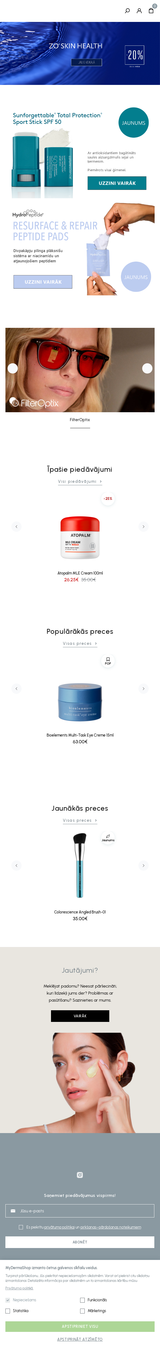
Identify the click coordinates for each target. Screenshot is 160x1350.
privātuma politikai (59, 1227)
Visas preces (77, 643)
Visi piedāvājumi (77, 481)
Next (147, 369)
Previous (13, 369)
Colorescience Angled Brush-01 (80, 912)
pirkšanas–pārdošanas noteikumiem (110, 1227)
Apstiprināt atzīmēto (80, 1339)
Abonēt (80, 1242)
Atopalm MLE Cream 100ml (80, 573)
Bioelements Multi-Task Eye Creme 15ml (80, 735)
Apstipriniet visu (80, 1326)
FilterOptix (80, 420)
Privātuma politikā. (19, 1288)
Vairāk (80, 1016)
